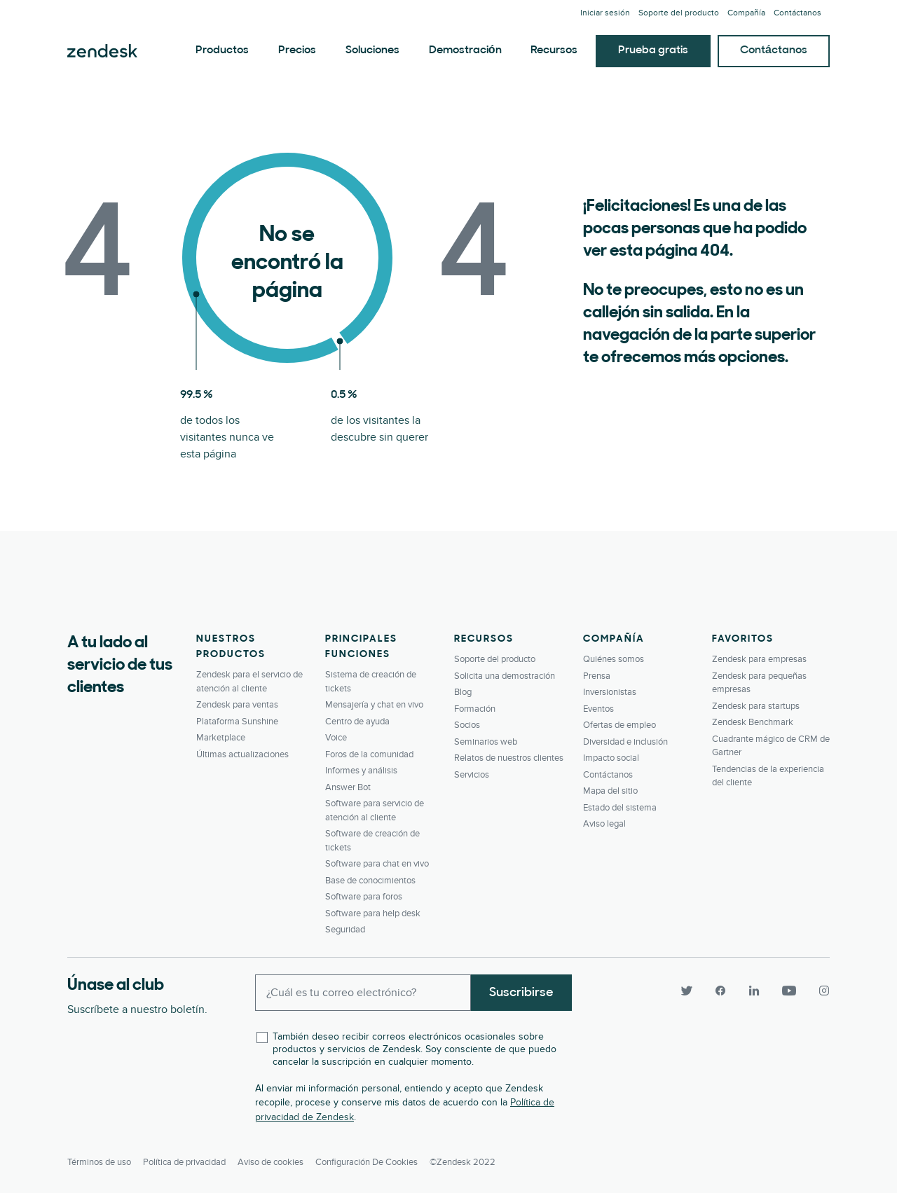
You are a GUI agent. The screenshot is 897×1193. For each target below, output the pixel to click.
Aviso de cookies (270, 1162)
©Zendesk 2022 (462, 1162)
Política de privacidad (184, 1162)
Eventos (598, 709)
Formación (474, 709)
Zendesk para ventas (237, 704)
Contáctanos (797, 13)
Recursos (553, 50)
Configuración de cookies (366, 1162)
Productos (222, 50)
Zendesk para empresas (759, 659)
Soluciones (372, 50)
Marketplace (220, 737)
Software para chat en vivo (377, 863)
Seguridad (345, 929)
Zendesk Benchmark (752, 722)
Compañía (746, 13)
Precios (297, 50)
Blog (463, 692)
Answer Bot (348, 787)
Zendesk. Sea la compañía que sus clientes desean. (102, 51)
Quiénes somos (613, 659)
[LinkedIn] (754, 991)
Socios (467, 725)
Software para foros (363, 896)
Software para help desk (372, 913)
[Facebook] (720, 991)
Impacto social (611, 758)
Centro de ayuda (357, 721)
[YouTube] (789, 991)
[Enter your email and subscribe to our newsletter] (363, 992)
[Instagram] (818, 991)
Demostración (465, 50)
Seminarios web (485, 741)
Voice (336, 737)
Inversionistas (609, 692)
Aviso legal (604, 823)
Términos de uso (99, 1162)
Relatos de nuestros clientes (508, 758)
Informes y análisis (361, 770)
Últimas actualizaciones (242, 754)
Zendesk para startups (756, 706)
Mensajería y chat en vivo (374, 704)
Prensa (596, 676)
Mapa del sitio (610, 791)
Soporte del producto (678, 13)
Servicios (471, 774)
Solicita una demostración (504, 676)
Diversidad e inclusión (625, 741)
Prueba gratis (653, 50)
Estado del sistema (620, 807)
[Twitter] (687, 991)
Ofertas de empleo (619, 725)
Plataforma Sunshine (237, 721)
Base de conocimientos (370, 880)
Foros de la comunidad (369, 754)
